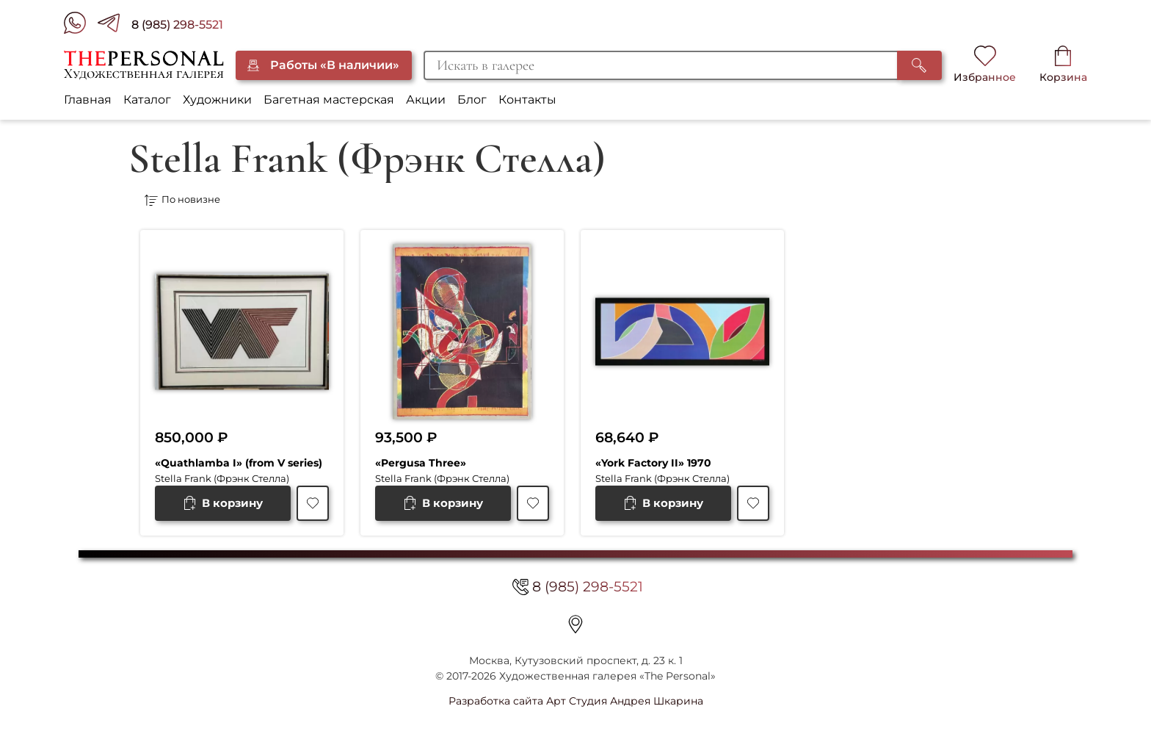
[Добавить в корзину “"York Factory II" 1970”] (663, 503)
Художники (217, 100)
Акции (426, 100)
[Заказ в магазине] (362, 200)
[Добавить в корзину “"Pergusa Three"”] (443, 503)
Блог (472, 100)
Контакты (527, 100)
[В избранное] (313, 503)
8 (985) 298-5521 (177, 25)
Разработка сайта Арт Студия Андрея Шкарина (576, 700)
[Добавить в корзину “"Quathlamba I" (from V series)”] (223, 503)
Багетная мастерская (329, 100)
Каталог (147, 100)
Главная (88, 100)
